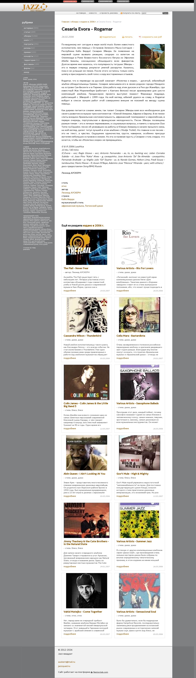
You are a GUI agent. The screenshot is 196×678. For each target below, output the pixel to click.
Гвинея (32, 206)
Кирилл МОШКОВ (37, 111)
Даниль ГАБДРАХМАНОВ (43, 142)
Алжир (25, 150)
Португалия (46, 182)
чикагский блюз (29, 243)
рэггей (38, 234)
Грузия (38, 160)
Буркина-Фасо (42, 204)
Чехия (25, 195)
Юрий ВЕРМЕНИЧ (42, 138)
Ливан (31, 174)
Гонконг (26, 160)
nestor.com (70, 1)
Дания (44, 160)
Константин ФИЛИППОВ (32, 113)
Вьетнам (26, 158)
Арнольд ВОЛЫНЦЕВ (39, 98)
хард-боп (27, 241)
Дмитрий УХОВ (43, 108)
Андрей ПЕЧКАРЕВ (39, 94)
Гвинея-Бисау (40, 206)
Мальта (49, 200)
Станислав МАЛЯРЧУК (31, 135)
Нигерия (26, 179)
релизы (29, 48)
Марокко (26, 177)
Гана (37, 158)
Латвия (26, 174)
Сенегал (26, 185)
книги (28, 40)
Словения (27, 187)
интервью (31, 28)
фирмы (29, 68)
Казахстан (33, 169)
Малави (26, 209)
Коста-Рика (33, 172)
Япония (44, 212)
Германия (49, 158)
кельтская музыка (45, 231)
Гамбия (26, 206)
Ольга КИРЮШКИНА (31, 128)
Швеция (46, 195)
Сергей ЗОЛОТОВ (30, 132)
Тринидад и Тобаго (38, 189)
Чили (30, 195)
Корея (25, 172)
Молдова (42, 177)
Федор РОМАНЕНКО (43, 137)
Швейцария (37, 195)
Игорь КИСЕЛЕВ (29, 143)
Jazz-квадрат (37, 10)
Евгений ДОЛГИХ (41, 110)
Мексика (34, 177)
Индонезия (27, 165)
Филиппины (35, 212)
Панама (26, 182)
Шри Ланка (27, 202)
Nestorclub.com (100, 672)
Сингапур (40, 185)
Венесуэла (27, 157)
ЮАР (48, 197)
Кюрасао (31, 200)
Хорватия (44, 194)
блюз (25, 79)
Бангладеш (37, 152)
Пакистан (48, 180)
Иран (40, 165)
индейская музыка (37, 226)
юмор (26, 72)
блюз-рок (44, 221)
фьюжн (46, 239)
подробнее (70, 290)
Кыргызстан (47, 172)
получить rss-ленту (130, 13)
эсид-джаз (48, 243)
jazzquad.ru (64, 666)
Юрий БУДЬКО (29, 138)
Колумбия (47, 170)
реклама (26, 249)
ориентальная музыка (31, 229)
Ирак (35, 165)
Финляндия (27, 194)
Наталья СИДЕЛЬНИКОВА (33, 125)
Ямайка (26, 199)
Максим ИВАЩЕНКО (37, 118)
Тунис (49, 189)
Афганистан (27, 152)
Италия (41, 167)
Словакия (49, 185)
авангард (27, 217)
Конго (25, 207)
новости (93, 13)
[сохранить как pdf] (150, 37)
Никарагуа (46, 179)
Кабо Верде (68, 199)
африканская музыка (31, 219)
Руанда (26, 211)
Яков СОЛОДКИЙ (43, 143)
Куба (40, 172)
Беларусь (46, 152)
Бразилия (47, 153)
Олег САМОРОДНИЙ (44, 126)
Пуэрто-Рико (28, 184)
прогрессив (45, 232)
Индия (41, 163)
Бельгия (26, 153)
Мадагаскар (41, 200)
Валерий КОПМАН (41, 101)
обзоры (31, 36)
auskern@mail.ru (66, 661)
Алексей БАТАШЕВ (37, 88)
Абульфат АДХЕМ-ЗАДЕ (38, 84)
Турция (38, 190)
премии (30, 52)
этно (35, 79)
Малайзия (37, 175)
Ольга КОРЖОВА (45, 128)
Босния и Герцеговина (38, 199)
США (39, 187)
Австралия (27, 148)
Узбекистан (27, 192)
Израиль (35, 163)
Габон (32, 158)
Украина (36, 192)
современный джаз (30, 244)
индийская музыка (35, 228)
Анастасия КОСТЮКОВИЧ (32, 90)
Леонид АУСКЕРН (41, 115)
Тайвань (26, 189)
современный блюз (35, 236)
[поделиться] (107, 37)
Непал (49, 177)
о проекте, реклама (109, 13)
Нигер (50, 209)
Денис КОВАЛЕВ (38, 106)
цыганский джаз (38, 241)
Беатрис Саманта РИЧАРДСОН (34, 100)
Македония (27, 175)
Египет (48, 206)
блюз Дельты (35, 221)
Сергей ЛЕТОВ (40, 133)
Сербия (33, 185)
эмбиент (39, 243)
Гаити (42, 158)
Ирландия (46, 165)
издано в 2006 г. (88, 21)
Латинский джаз (33, 222)
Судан (33, 187)
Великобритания (37, 155)
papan (25, 84)
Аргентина (33, 150)
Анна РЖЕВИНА (37, 96)
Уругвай (43, 192)
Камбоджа (42, 169)
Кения (50, 199)
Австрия (35, 148)
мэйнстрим (34, 224)
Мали (44, 175)
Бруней (33, 204)
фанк (32, 239)
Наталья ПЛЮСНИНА (41, 123)
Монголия (43, 209)
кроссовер (35, 232)
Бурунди (26, 155)
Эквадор (26, 197)
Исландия (27, 167)
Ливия (49, 207)
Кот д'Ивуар (33, 207)
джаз (30, 79)
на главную (81, 13)
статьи (29, 32)
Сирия (32, 211)
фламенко (39, 239)
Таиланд (45, 187)
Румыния (43, 184)
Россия (36, 184)
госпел (41, 224)
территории (31, 60)
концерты (31, 56)
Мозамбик (34, 209)
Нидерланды (35, 179)
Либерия (42, 207)
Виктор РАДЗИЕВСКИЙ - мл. (33, 103)
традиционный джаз (36, 238)
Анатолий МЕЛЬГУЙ (42, 91)
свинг (44, 234)
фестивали (31, 64)
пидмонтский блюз (30, 231)
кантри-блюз (46, 229)
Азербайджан (44, 148)
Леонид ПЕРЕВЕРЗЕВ (31, 116)
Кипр (25, 200)
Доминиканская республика (34, 162)
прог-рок (27, 232)
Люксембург (45, 174)
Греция (32, 160)
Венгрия (48, 155)
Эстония (34, 197)
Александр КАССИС (30, 86)
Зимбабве (27, 163)
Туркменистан (28, 190)
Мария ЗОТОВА (37, 120)
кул (50, 221)
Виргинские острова (40, 157)
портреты (31, 44)
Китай (40, 170)
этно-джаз (43, 244)
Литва (37, 174)
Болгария (39, 153)
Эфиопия (42, 197)
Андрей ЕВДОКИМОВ (31, 93)
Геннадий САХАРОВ (39, 105)
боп (24, 222)
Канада (34, 170)
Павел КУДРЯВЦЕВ (30, 130)
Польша (38, 182)
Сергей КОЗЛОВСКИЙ (33, 132)
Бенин (32, 153)
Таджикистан (41, 211)
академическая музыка (41, 217)
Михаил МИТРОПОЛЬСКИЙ (36, 120)
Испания (35, 167)
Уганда (44, 190)
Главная (65, 21)
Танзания (27, 212)
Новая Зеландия (29, 180)
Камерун (26, 170)
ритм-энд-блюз (29, 234)
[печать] (127, 37)
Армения (41, 150)
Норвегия (40, 180)
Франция (36, 194)
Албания (36, 202)
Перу (32, 182)
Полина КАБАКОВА (45, 130)
